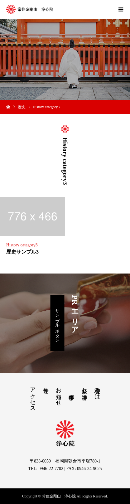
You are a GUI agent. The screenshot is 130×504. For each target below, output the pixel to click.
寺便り (46, 387)
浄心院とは (97, 390)
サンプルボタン (57, 322)
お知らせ (58, 393)
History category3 (22, 245)
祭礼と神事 (84, 387)
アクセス (33, 396)
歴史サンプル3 (22, 251)
